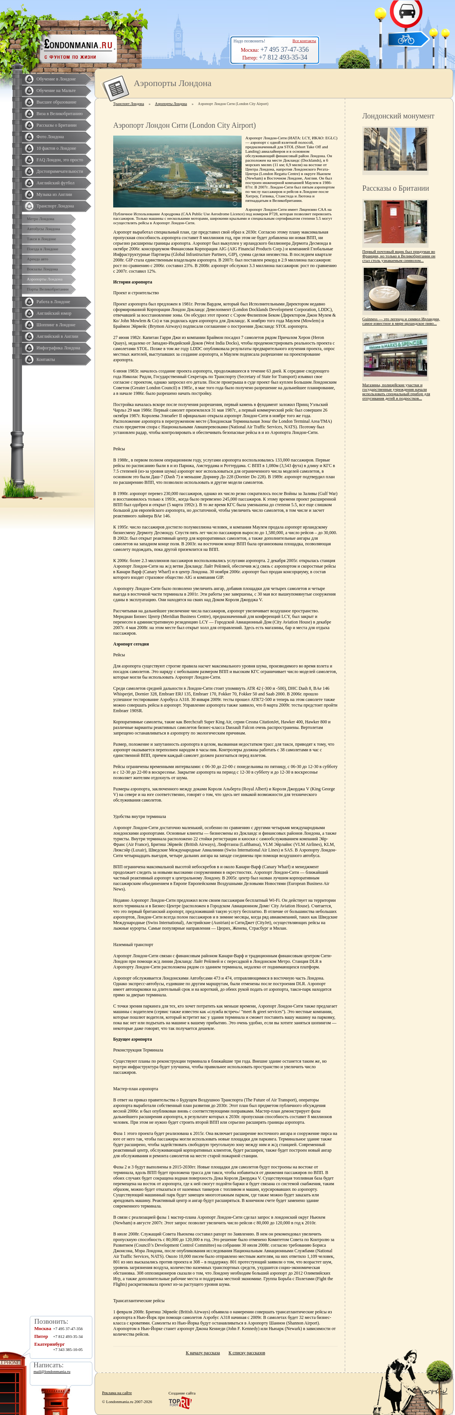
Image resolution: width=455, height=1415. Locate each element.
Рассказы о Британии (56, 125)
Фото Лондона (50, 136)
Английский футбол (55, 182)
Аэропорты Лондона (45, 279)
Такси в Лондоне (41, 239)
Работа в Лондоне (53, 301)
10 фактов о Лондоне (56, 148)
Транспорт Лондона (55, 206)
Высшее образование (56, 102)
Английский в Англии (57, 336)
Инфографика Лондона (58, 347)
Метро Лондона (40, 218)
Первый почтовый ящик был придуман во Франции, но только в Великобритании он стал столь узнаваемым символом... (398, 256)
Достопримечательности (59, 171)
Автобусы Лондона (43, 228)
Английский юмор (53, 313)
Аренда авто (37, 259)
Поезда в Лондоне (42, 249)
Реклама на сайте (117, 1392)
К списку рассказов (247, 1352)
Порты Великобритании (48, 289)
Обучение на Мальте (56, 90)
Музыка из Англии (54, 194)
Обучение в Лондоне (56, 79)
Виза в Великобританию (59, 113)
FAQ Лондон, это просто (59, 159)
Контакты (45, 359)
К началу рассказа (203, 1352)
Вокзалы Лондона (42, 269)
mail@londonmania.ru (52, 1371)
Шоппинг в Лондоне (56, 324)
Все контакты (304, 40)
